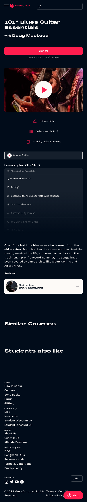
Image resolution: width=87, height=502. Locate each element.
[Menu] (7, 6)
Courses (9, 390)
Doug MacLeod (30, 36)
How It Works (13, 385)
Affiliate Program (15, 442)
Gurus (8, 399)
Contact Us (11, 437)
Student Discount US (18, 424)
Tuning (15, 187)
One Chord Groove (21, 204)
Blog (7, 411)
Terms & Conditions (17, 463)
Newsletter (11, 416)
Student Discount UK (18, 420)
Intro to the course (20, 178)
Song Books (12, 394)
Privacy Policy (13, 468)
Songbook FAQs (14, 455)
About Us (10, 433)
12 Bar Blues (18, 230)
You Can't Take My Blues (24, 221)
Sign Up (44, 50)
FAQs (7, 450)
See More (9, 273)
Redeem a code (14, 459)
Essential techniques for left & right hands (35, 195)
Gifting (8, 403)
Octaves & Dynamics (23, 213)
